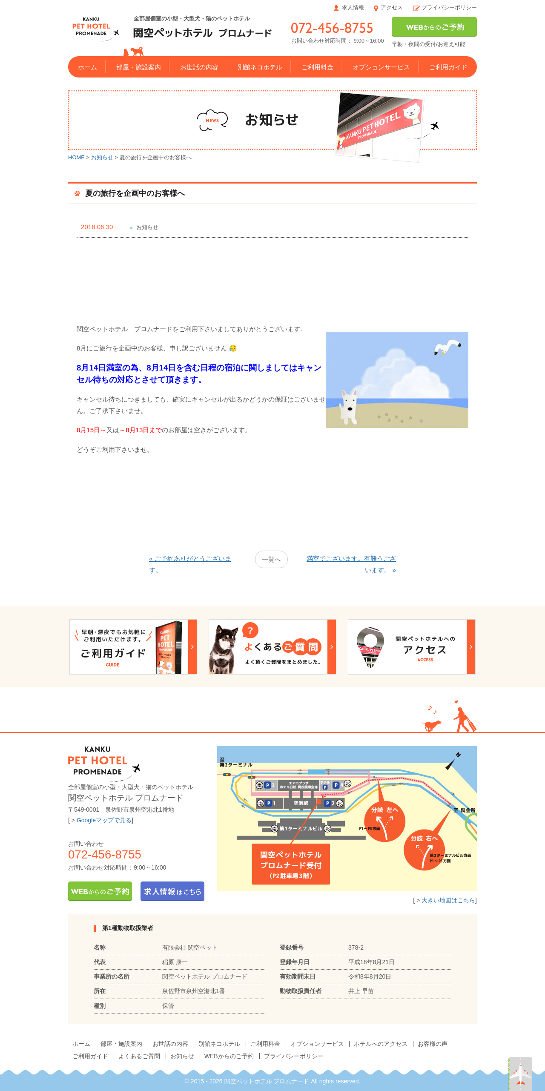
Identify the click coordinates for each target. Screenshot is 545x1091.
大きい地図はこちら (448, 900)
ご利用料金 (317, 67)
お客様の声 (432, 1043)
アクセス (392, 7)
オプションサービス (381, 67)
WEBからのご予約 (229, 1056)
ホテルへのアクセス (380, 1043)
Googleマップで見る (104, 820)
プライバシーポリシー (449, 7)
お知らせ (102, 157)
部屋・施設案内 (138, 67)
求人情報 (353, 7)
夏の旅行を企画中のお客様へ (135, 193)
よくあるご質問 (139, 1056)
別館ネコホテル (260, 67)
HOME (76, 157)
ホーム (87, 67)
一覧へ (271, 559)
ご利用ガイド (448, 67)
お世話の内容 (199, 67)
